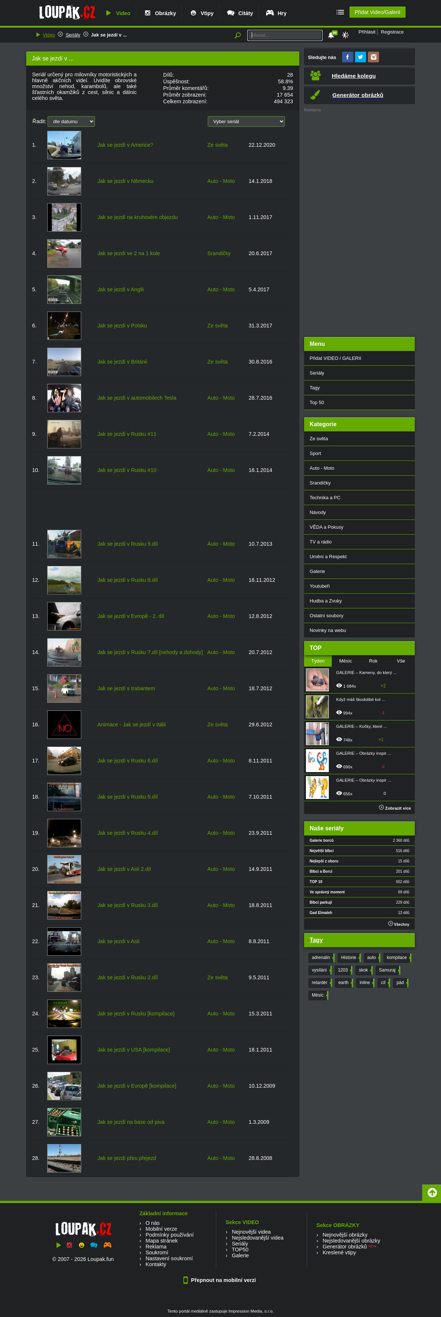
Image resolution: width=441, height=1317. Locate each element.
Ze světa (217, 145)
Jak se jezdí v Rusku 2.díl (127, 977)
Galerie (317, 571)
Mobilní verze (161, 1229)
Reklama (155, 1247)
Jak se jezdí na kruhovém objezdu (137, 217)
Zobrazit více (395, 808)
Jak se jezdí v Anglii (120, 289)
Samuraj (389, 970)
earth (345, 983)
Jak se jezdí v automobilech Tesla (136, 398)
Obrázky (159, 13)
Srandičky (219, 253)
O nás (152, 1223)
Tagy (315, 387)
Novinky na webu (328, 630)
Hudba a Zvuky (326, 601)
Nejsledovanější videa (257, 1238)
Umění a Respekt (328, 556)
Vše (401, 661)
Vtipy (201, 13)
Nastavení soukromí (169, 1258)
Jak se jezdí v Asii (118, 941)
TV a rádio (321, 542)
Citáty (239, 13)
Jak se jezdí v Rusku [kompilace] (136, 1014)
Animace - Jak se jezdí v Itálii (131, 724)
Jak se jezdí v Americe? (125, 145)
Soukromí (156, 1252)
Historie (350, 957)
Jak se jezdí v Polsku (122, 326)
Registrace (392, 32)
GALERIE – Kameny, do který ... (366, 672)
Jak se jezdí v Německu (125, 181)
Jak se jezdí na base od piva (131, 1122)
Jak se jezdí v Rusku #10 (126, 470)
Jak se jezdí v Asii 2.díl (124, 869)
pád (401, 983)
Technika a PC (325, 497)
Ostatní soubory (326, 615)
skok (365, 970)
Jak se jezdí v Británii (122, 362)
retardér (321, 983)
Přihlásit (366, 32)
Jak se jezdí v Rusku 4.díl (127, 833)
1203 (344, 970)
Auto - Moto (221, 181)
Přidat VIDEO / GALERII (335, 358)
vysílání (321, 970)
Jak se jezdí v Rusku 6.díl (127, 761)
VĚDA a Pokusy (326, 527)
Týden (317, 661)
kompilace (398, 957)
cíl (385, 983)
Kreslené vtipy (339, 1252)
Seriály (73, 35)
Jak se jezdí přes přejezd (126, 1158)
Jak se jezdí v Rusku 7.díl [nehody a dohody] (150, 652)
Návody (318, 512)
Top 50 (317, 402)
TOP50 (240, 1249)
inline (366, 983)
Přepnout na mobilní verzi (220, 1280)
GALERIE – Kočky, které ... (361, 726)
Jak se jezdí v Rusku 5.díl (127, 797)
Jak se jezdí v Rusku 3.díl (127, 905)
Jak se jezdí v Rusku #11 (126, 434)
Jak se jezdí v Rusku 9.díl (127, 544)
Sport (315, 453)
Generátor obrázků (345, 1247)
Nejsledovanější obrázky (351, 1241)
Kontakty (155, 1264)
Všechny (398, 924)
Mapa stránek (161, 1241)
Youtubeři (320, 586)
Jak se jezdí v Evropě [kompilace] (136, 1086)
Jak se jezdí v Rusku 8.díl (127, 580)
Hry (275, 13)
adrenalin (322, 957)
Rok (373, 661)
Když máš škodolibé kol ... (360, 699)
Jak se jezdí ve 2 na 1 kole (128, 253)
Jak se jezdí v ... (109, 35)
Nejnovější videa (251, 1232)
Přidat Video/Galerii (377, 12)
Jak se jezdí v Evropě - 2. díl (130, 616)
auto (373, 957)
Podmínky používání (169, 1235)
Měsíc (345, 661)
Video (117, 13)
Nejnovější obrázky (345, 1235)
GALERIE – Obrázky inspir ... (363, 753)
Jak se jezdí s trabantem (126, 688)
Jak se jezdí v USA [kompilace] (133, 1050)
